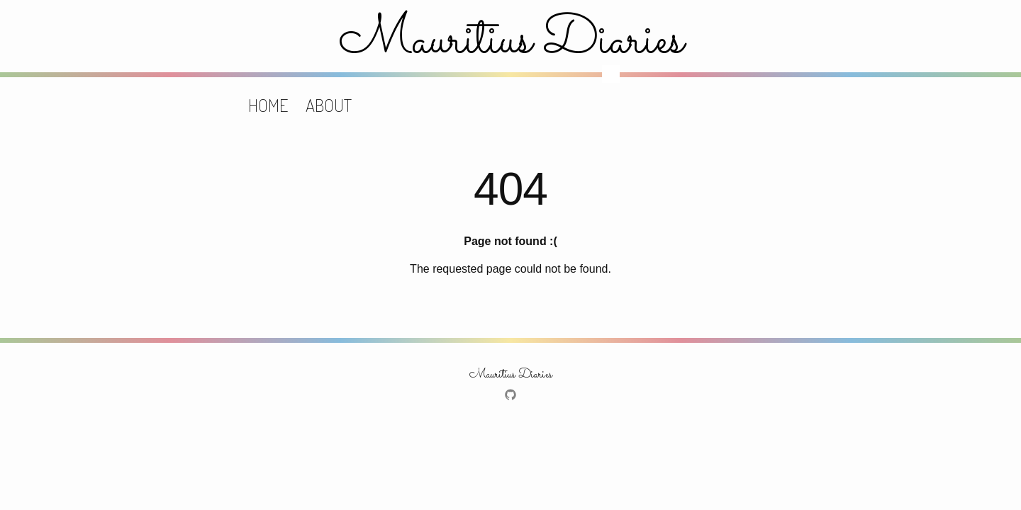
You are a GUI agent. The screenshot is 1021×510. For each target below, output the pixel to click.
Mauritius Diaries (511, 41)
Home (268, 105)
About (329, 105)
